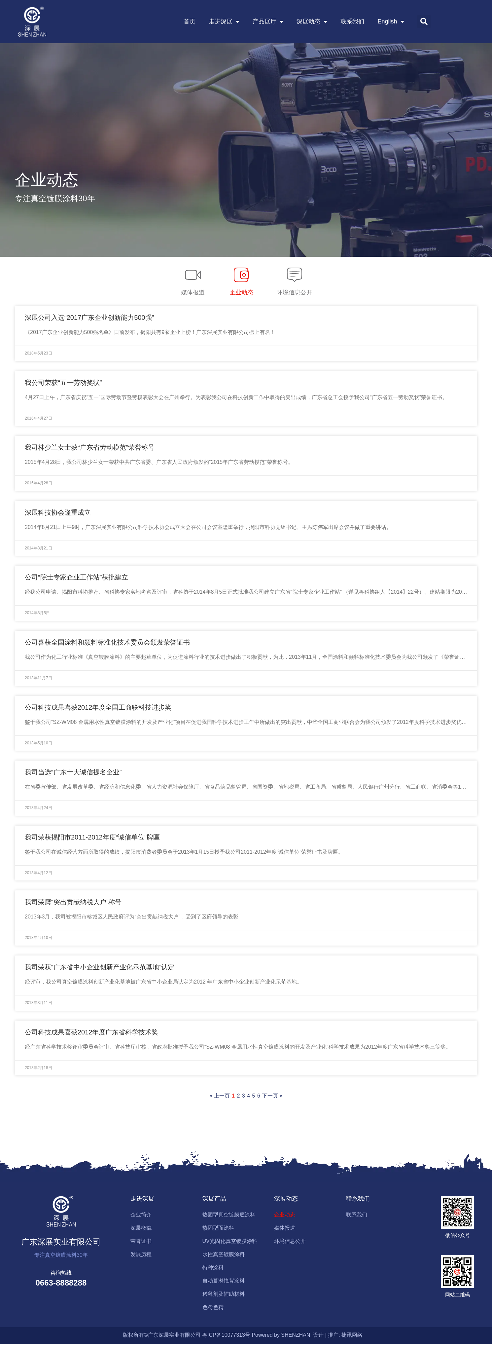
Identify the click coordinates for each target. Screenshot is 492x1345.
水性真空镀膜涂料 (223, 1255)
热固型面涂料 (218, 1229)
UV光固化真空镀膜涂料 (229, 1242)
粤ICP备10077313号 (226, 1336)
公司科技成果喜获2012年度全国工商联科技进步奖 (98, 708)
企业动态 (284, 1215)
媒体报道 (284, 1229)
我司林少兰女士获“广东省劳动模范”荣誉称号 (90, 448)
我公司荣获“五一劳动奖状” (63, 383)
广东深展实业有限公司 (61, 1242)
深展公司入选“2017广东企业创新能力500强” (89, 318)
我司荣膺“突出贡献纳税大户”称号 (73, 903)
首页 (189, 22)
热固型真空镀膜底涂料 (228, 1215)
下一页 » (272, 1097)
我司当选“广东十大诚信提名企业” (73, 773)
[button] (424, 22)
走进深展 (224, 22)
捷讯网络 (352, 1336)
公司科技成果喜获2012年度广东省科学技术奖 (91, 1033)
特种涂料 (213, 1268)
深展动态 (312, 22)
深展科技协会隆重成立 (58, 513)
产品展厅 (268, 22)
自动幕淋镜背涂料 (223, 1282)
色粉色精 (213, 1308)
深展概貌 (141, 1229)
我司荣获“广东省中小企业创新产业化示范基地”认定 (99, 968)
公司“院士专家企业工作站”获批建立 (76, 578)
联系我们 (352, 22)
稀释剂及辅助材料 (223, 1295)
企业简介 (141, 1215)
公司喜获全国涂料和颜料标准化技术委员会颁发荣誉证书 (107, 643)
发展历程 (141, 1255)
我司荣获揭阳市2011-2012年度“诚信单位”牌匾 (92, 838)
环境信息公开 (290, 1242)
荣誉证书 (141, 1242)
